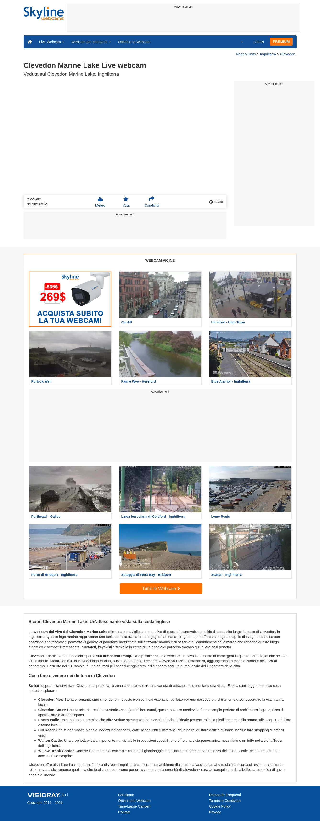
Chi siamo (126, 795)
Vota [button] (125, 201)
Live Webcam (51, 42)
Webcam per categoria (91, 42)
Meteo (100, 201)
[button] (239, 42)
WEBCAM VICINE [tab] (160, 260)
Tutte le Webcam (161, 588)
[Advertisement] (183, 21)
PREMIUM (281, 42)
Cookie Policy (220, 806)
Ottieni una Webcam (134, 42)
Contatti (124, 812)
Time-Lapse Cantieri (134, 806)
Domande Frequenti (225, 795)
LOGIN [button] (258, 42)
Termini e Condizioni (225, 800)
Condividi (151, 201)
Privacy (215, 812)
